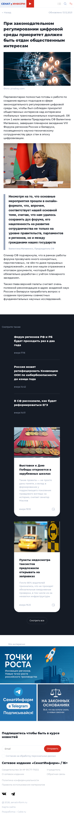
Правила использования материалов (23, 784)
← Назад (6, 12)
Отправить (52, 748)
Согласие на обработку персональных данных (31, 756)
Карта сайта (9, 807)
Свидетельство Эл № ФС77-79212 (20, 769)
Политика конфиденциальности (20, 780)
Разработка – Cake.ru (14, 811)
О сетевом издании (13, 774)
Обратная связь (56, 774)
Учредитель (53, 769)
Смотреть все (37, 620)
